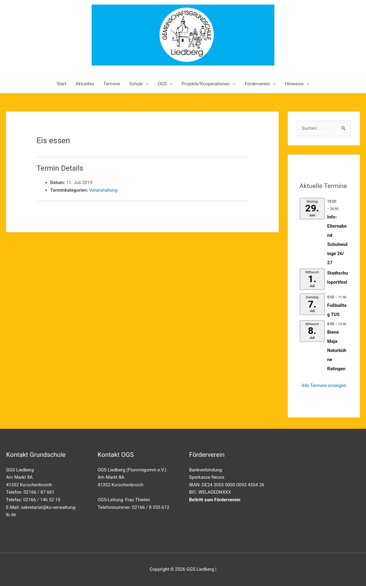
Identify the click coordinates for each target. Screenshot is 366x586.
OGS (162, 84)
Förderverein (257, 84)
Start (61, 84)
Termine (112, 84)
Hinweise (294, 84)
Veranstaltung (103, 190)
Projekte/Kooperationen (205, 84)
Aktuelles (85, 84)
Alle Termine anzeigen (323, 385)
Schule (136, 84)
